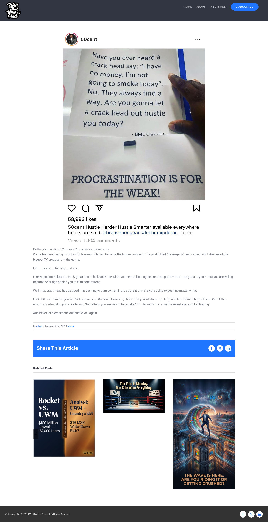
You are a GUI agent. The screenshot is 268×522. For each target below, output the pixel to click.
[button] (35, 434)
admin (39, 326)
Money (71, 326)
